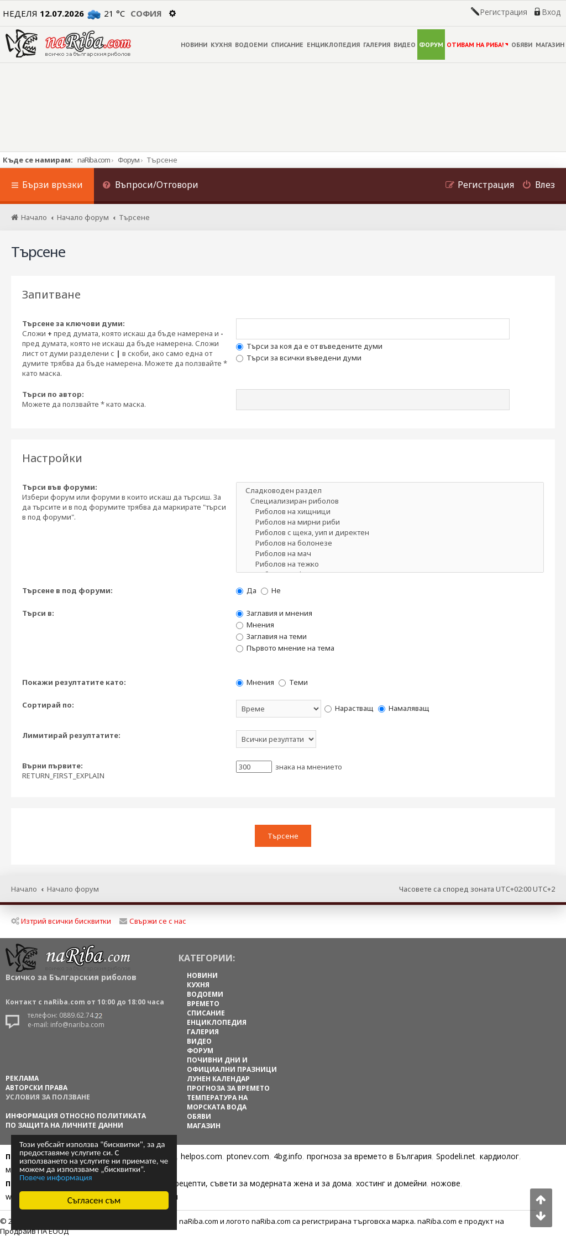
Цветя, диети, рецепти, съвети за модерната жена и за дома (236, 1182)
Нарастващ (349, 708)
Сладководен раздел (390, 490)
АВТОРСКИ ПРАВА (36, 1087)
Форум (128, 160)
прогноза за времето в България (369, 1155)
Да (246, 590)
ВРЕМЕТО (203, 1003)
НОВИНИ (194, 44)
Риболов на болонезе (390, 543)
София (146, 13)
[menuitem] (150, 186)
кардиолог (499, 1155)
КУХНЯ (221, 44)
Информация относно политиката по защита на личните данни (76, 1120)
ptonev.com (248, 1155)
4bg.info (288, 1155)
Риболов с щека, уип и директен (390, 532)
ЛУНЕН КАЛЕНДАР (218, 1078)
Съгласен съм (94, 1200)
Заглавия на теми (271, 636)
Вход (551, 12)
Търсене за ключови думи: (73, 323)
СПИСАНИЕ (287, 44)
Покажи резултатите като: (74, 682)
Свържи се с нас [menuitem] (152, 920)
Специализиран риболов (390, 501)
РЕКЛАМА (22, 1077)
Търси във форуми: (59, 487)
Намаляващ (403, 708)
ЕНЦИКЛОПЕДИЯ (333, 44)
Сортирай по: (48, 705)
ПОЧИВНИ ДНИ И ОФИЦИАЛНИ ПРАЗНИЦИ (232, 1064)
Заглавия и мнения (274, 613)
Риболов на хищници (390, 511)
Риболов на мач (390, 553)
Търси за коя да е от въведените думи (309, 346)
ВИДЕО (405, 44)
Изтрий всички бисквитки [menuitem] (61, 920)
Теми (293, 682)
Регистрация (503, 12)
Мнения (255, 625)
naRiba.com (93, 160)
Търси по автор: (53, 394)
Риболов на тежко (390, 564)
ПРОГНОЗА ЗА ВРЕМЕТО (228, 1087)
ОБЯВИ (521, 44)
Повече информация (55, 1178)
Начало (24, 888)
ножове (445, 1182)
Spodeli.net (455, 1155)
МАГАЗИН (550, 44)
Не (271, 590)
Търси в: (38, 613)
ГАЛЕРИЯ (376, 44)
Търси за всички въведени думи (298, 358)
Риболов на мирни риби (390, 522)
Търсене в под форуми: (67, 590)
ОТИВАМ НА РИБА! (477, 44)
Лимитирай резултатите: (71, 735)
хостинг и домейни (391, 1182)
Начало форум (73, 888)
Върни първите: (52, 766)
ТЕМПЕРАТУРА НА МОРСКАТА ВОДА (217, 1101)
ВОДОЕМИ (251, 44)
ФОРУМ (431, 44)
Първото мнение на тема (285, 648)
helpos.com (201, 1155)
